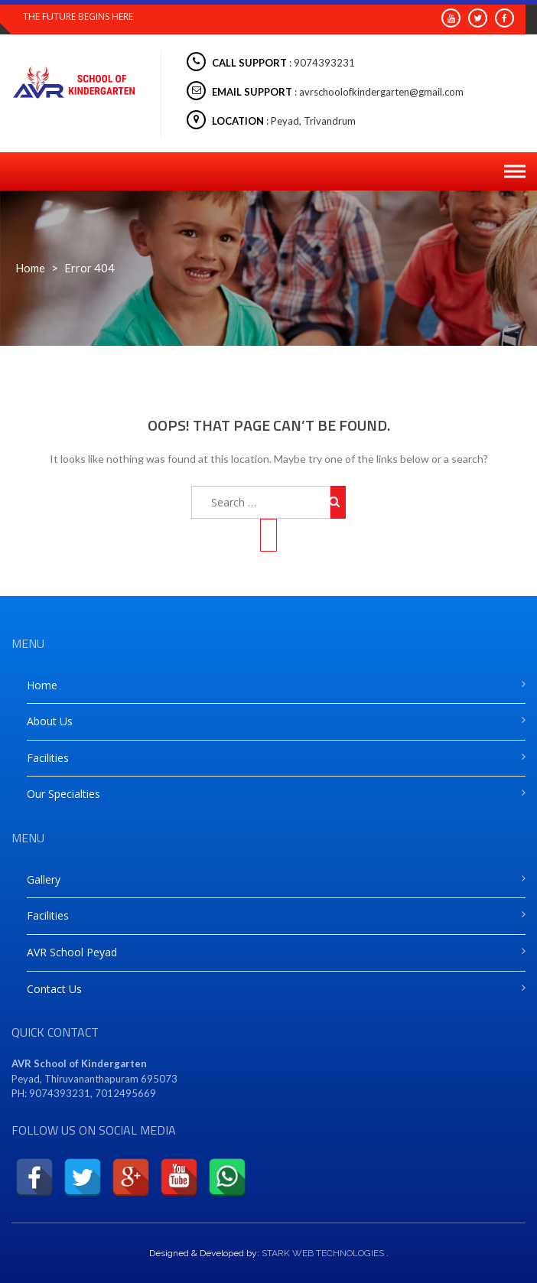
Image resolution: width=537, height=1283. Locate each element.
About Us (50, 721)
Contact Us (54, 989)
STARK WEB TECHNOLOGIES (323, 1253)
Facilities (48, 758)
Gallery (43, 879)
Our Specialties (63, 793)
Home (30, 268)
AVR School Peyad (72, 952)
